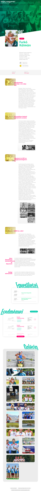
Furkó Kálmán (19, 320)
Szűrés (34, 311)
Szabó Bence (19, 321)
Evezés (22, 38)
